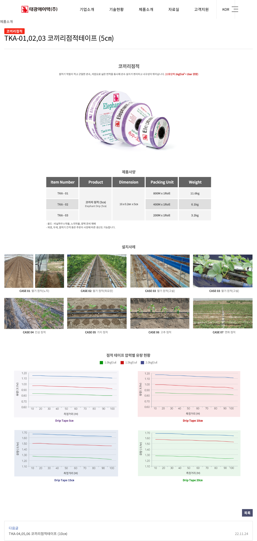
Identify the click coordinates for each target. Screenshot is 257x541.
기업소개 (87, 9)
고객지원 (201, 9)
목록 (247, 512)
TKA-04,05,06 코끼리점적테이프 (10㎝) (128, 533)
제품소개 (146, 9)
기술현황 (116, 9)
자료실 (173, 9)
